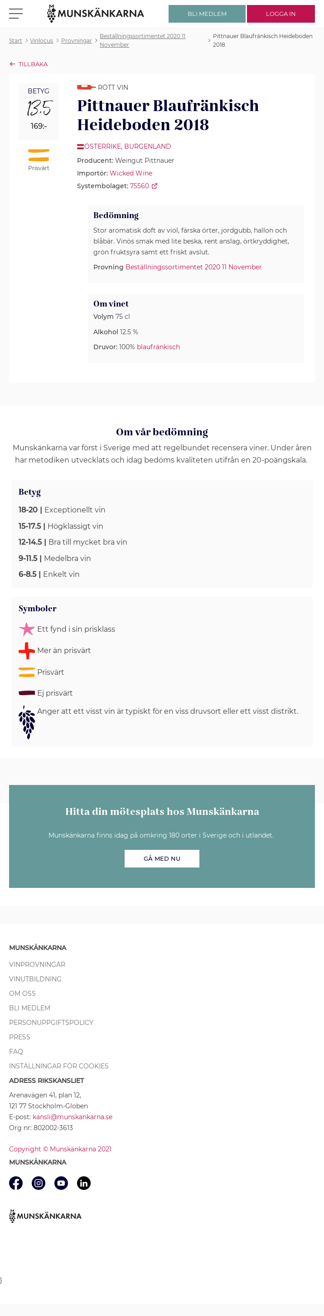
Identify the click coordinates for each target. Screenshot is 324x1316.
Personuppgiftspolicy (51, 1023)
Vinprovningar (37, 964)
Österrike (102, 146)
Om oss (22, 993)
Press (19, 1037)
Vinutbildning (35, 979)
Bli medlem (29, 1008)
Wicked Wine (131, 173)
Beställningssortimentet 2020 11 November (194, 267)
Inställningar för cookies (59, 1066)
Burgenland (147, 146)
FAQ (16, 1052)
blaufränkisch (158, 347)
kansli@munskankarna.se (72, 1117)
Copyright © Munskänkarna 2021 (60, 1149)
